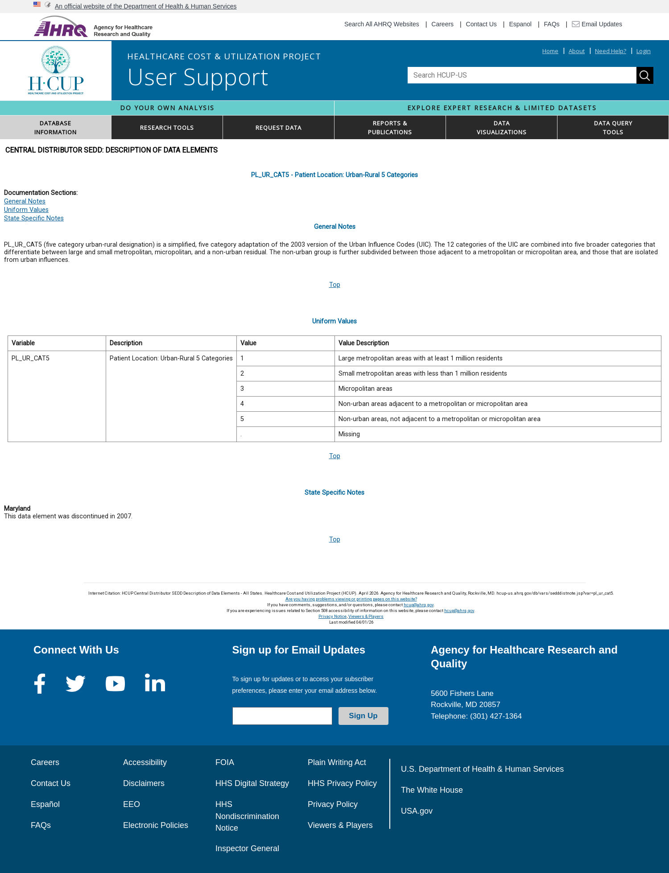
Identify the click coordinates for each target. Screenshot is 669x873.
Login (643, 51)
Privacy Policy (333, 804)
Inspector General (247, 848)
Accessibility (145, 762)
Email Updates (597, 24)
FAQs (552, 24)
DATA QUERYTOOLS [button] (613, 127)
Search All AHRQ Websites (381, 24)
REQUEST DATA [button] (278, 128)
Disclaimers (144, 783)
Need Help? (610, 51)
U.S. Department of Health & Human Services (482, 769)
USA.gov (417, 811)
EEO (131, 804)
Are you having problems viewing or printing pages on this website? (351, 598)
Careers (442, 24)
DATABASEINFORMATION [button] (55, 127)
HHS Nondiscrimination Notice (247, 816)
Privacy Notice (332, 616)
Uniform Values (26, 210)
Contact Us (481, 24)
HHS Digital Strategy (252, 783)
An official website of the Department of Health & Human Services (146, 6)
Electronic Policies (155, 825)
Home (550, 51)
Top (334, 285)
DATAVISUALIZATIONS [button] (502, 127)
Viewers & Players (366, 616)
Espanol (520, 24)
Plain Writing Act (337, 762)
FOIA (224, 762)
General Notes (24, 201)
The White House (432, 790)
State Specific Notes (34, 218)
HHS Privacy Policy (342, 783)
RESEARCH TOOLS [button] (167, 128)
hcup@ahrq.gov (419, 604)
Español (45, 804)
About (577, 51)
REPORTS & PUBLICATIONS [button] (390, 127)
